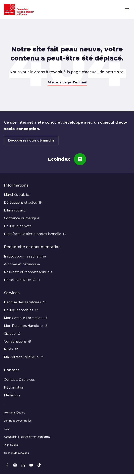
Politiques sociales (21, 310)
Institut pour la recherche (25, 256)
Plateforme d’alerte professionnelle (35, 234)
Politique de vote (18, 226)
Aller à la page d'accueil (67, 82)
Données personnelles (17, 420)
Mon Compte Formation (25, 318)
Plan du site (11, 444)
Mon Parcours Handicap (26, 326)
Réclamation (14, 387)
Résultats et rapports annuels (28, 272)
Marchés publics (17, 195)
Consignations (17, 341)
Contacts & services (19, 380)
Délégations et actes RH (23, 202)
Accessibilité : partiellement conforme (27, 436)
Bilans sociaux (15, 210)
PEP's (11, 349)
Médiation (12, 395)
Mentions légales (14, 412)
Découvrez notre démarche (31, 140)
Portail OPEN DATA (22, 280)
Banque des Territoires (25, 302)
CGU (7, 428)
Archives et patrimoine (22, 264)
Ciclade (12, 333)
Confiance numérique (21, 218)
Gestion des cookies (16, 453)
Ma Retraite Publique (24, 357)
